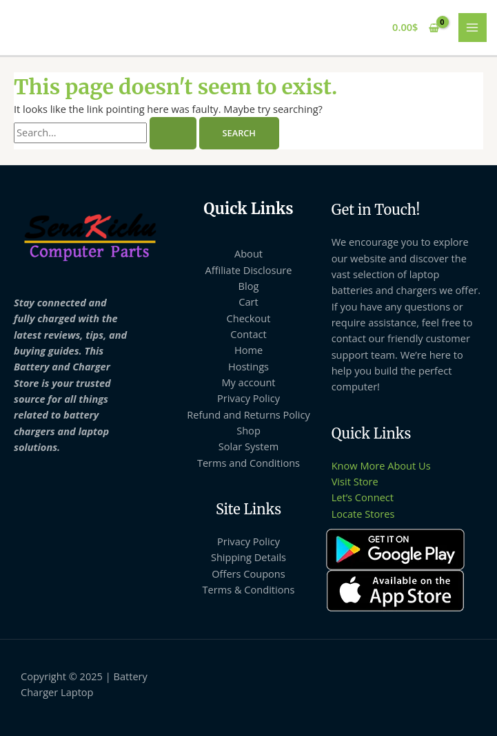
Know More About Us (381, 465)
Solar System (248, 446)
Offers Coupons (248, 573)
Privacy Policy (248, 398)
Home (248, 350)
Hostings (248, 366)
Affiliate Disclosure (248, 270)
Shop (248, 430)
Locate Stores (363, 514)
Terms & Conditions (249, 589)
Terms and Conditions (248, 463)
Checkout (249, 318)
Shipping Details (248, 557)
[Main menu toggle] (472, 27)
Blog (249, 286)
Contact (248, 334)
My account (248, 382)
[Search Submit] (173, 133)
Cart (248, 301)
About (248, 253)
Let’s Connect (363, 497)
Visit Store (355, 481)
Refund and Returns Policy (248, 414)
